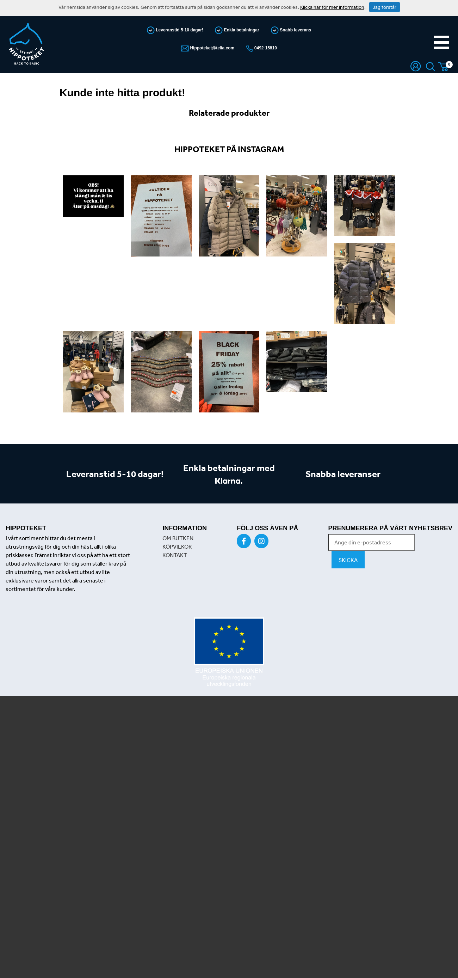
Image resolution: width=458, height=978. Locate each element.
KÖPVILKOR (177, 546)
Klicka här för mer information (332, 7)
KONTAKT (174, 555)
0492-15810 (265, 48)
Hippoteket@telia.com (211, 48)
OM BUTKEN (177, 538)
